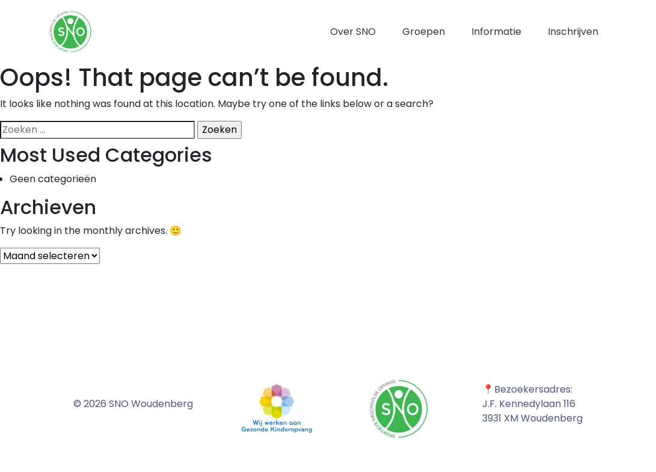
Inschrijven (573, 31)
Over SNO (353, 31)
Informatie (496, 31)
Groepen (423, 31)
